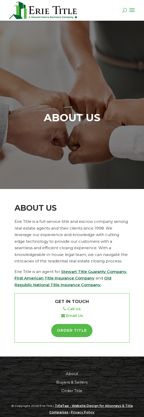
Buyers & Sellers (72, 382)
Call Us (72, 308)
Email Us (72, 315)
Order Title (72, 330)
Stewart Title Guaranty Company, (94, 271)
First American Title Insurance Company (55, 278)
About (72, 373)
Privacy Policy (83, 412)
